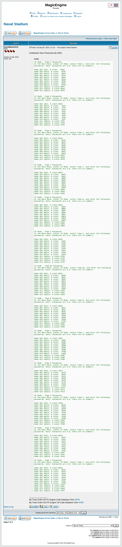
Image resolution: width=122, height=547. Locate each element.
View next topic (110, 39)
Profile (34, 16)
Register (78, 13)
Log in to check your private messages (56, 16)
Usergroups (66, 13)
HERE (77, 500)
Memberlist (52, 13)
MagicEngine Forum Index (44, 33)
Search (41, 13)
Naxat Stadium (16, 24)
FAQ (33, 13)
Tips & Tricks (63, 33)
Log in (77, 16)
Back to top (9, 507)
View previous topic (94, 39)
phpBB (56, 543)
